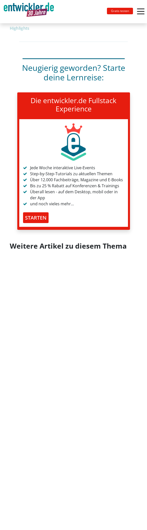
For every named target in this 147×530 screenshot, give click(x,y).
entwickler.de (29, 13)
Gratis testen (120, 11)
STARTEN (36, 217)
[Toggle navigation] (31, 11)
